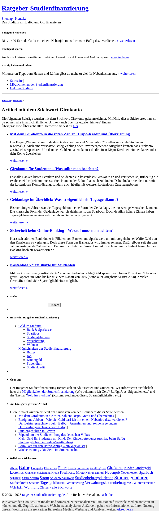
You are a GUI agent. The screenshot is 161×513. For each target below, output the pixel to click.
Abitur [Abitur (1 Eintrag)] (14, 468)
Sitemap (7, 18)
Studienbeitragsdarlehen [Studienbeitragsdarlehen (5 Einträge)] (94, 478)
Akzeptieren (125, 509)
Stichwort (17, 100)
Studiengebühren (38, 337)
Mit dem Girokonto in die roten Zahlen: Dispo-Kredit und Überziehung (70, 134)
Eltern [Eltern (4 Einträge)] (63, 468)
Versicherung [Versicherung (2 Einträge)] (75, 483)
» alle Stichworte (60, 487)
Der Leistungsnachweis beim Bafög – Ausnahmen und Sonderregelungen (67, 423)
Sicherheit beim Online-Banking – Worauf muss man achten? (61, 230)
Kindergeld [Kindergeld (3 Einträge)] (142, 468)
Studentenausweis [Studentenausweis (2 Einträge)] (62, 478)
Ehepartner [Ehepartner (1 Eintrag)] (50, 468)
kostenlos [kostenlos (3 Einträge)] (17, 473)
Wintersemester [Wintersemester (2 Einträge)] (144, 483)
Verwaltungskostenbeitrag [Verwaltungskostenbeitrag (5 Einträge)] (105, 482)
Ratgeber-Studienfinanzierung (45, 8)
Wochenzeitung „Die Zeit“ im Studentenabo (48, 449)
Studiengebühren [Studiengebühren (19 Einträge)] (131, 477)
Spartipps (33, 333)
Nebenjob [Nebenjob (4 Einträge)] (112, 472)
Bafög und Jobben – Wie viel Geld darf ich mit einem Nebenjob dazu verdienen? (72, 419)
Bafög (31, 352)
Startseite (16, 80)
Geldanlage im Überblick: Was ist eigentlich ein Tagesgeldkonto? (64, 199)
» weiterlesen (126, 40)
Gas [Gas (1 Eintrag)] (103, 468)
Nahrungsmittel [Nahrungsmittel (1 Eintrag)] (95, 472)
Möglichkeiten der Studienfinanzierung (36, 84)
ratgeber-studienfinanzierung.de (43, 494)
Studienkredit (36, 367)
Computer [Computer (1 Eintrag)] (37, 468)
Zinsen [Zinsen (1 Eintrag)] (44, 487)
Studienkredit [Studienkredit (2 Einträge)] (19, 483)
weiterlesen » (19, 160)
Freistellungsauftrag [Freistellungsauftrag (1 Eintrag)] (89, 468)
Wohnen (32, 344)
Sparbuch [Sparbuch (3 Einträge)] (146, 473)
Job (29, 356)
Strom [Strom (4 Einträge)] (44, 478)
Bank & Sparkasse (39, 329)
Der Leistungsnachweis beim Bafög (42, 427)
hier (75, 126)
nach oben (107, 494)
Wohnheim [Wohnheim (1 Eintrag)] (16, 487)
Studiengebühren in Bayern (36, 431)
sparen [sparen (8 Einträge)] (15, 477)
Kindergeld (34, 360)
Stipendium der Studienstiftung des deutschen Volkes (54, 434)
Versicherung (35, 341)
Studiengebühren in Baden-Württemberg (45, 442)
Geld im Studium (21, 88)
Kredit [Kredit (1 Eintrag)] (55, 472)
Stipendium (34, 363)
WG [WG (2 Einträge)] (130, 483)
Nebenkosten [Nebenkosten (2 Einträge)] (129, 472)
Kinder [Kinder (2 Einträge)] (129, 468)
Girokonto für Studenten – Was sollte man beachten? (54, 169)
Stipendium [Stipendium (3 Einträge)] (30, 478)
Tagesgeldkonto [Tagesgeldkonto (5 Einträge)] (52, 482)
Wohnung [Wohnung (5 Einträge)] (31, 487)
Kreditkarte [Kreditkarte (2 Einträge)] (67, 472)
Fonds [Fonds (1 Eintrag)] (72, 468)
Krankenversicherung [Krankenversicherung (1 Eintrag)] (38, 472)
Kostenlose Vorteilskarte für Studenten (42, 265)
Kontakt (20, 18)
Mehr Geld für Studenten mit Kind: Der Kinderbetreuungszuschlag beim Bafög (71, 438)
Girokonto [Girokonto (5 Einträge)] (115, 468)
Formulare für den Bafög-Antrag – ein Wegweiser (51, 446)
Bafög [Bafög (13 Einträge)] (24, 467)
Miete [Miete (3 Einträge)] (80, 473)
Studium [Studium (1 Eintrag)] (34, 483)
